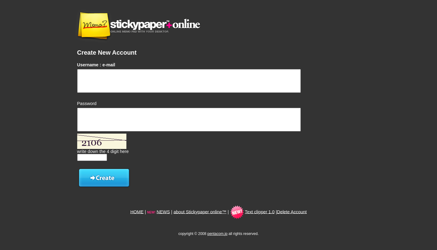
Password (87, 103)
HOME (137, 211)
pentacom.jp (217, 234)
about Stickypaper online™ (199, 211)
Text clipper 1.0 (260, 211)
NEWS (163, 211)
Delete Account (292, 211)
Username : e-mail (96, 64)
